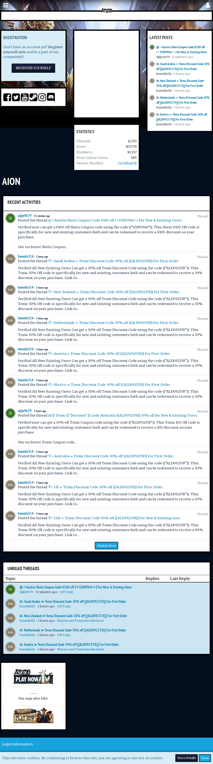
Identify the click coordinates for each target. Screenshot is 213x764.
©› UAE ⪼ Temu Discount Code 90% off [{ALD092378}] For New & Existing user (114, 518)
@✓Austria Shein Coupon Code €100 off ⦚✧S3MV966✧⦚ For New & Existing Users (115, 220)
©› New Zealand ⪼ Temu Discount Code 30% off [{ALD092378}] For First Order (113, 292)
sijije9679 (163, 57)
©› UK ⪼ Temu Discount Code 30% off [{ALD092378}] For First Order (105, 487)
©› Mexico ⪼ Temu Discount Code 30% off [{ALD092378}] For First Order (109, 385)
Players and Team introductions (80, 621)
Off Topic (67, 592)
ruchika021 (127, 163)
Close (205, 758)
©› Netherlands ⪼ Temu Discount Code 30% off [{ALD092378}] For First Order (113, 323)
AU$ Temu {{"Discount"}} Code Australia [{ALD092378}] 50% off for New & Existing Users (122, 415)
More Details (186, 758)
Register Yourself (33, 68)
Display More (106, 545)
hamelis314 (164, 74)
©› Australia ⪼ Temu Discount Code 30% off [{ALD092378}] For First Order (110, 456)
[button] (5, 5)
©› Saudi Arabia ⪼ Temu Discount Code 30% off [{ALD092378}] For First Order (113, 261)
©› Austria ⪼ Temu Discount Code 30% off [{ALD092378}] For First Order (109, 354)
